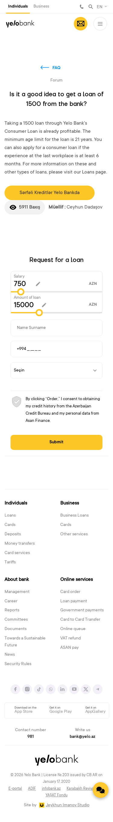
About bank (17, 579)
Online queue (73, 629)
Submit (56, 442)
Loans (10, 515)
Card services (17, 553)
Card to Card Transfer (80, 619)
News (10, 654)
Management (17, 592)
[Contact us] (100, 790)
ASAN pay (69, 647)
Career (11, 601)
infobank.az (51, 789)
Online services (76, 579)
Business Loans (74, 515)
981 (82, 7)
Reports (12, 610)
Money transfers (20, 543)
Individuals (18, 6)
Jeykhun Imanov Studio (67, 805)
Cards (10, 525)
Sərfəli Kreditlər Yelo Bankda (50, 193)
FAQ (56, 68)
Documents (16, 629)
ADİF (32, 789)
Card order (70, 592)
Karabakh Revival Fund (86, 789)
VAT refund (70, 638)
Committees (16, 619)
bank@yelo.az (82, 736)
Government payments (82, 610)
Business (41, 6)
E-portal (15, 789)
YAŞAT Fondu (56, 795)
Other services (74, 534)
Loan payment (73, 601)
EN (99, 7)
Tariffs (10, 562)
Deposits (13, 534)
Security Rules (18, 664)
